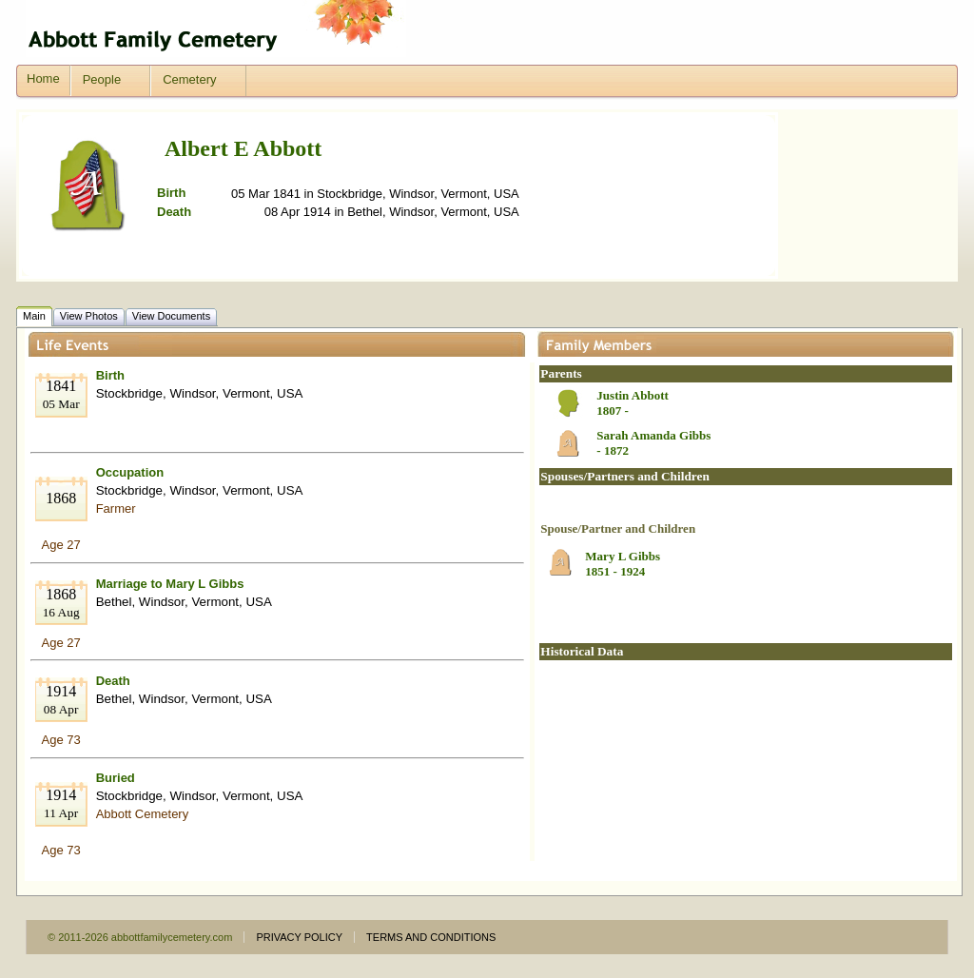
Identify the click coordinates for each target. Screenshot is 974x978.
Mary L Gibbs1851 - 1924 (622, 563)
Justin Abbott (632, 395)
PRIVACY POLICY (299, 937)
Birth (110, 375)
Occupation (130, 472)
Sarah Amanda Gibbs (653, 435)
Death (113, 681)
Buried (115, 778)
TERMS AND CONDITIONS (431, 937)
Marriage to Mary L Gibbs (170, 584)
